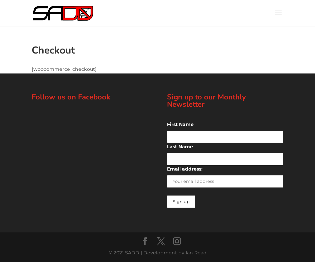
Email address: (185, 169)
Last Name (180, 147)
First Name (180, 124)
